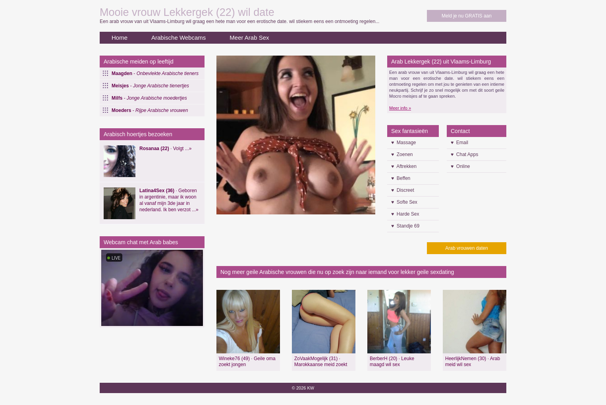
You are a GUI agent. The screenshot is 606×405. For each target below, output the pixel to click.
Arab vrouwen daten (466, 248)
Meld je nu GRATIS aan (467, 16)
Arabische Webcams (178, 37)
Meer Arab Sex (249, 37)
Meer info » (400, 108)
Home (119, 37)
